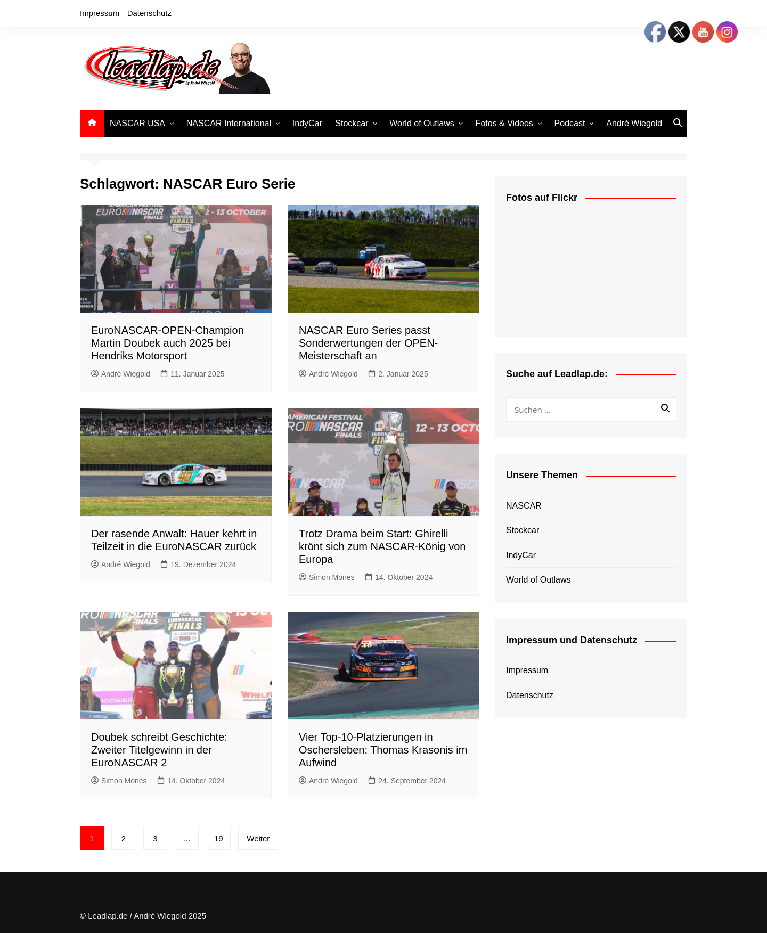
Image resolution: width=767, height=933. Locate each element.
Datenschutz (149, 13)
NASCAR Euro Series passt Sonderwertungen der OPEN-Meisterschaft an (368, 343)
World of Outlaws (421, 123)
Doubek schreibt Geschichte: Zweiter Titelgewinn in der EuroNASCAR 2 (159, 749)
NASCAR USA (137, 123)
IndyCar (307, 123)
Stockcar (351, 123)
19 (218, 838)
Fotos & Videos (504, 123)
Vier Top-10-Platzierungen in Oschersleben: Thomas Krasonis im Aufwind (383, 749)
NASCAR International (228, 123)
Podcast (569, 123)
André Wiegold (634, 123)
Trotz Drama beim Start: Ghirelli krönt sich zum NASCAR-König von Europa (382, 546)
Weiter (258, 838)
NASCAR (524, 505)
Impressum (99, 13)
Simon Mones (327, 577)
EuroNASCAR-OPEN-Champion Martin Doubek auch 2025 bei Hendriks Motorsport (167, 343)
